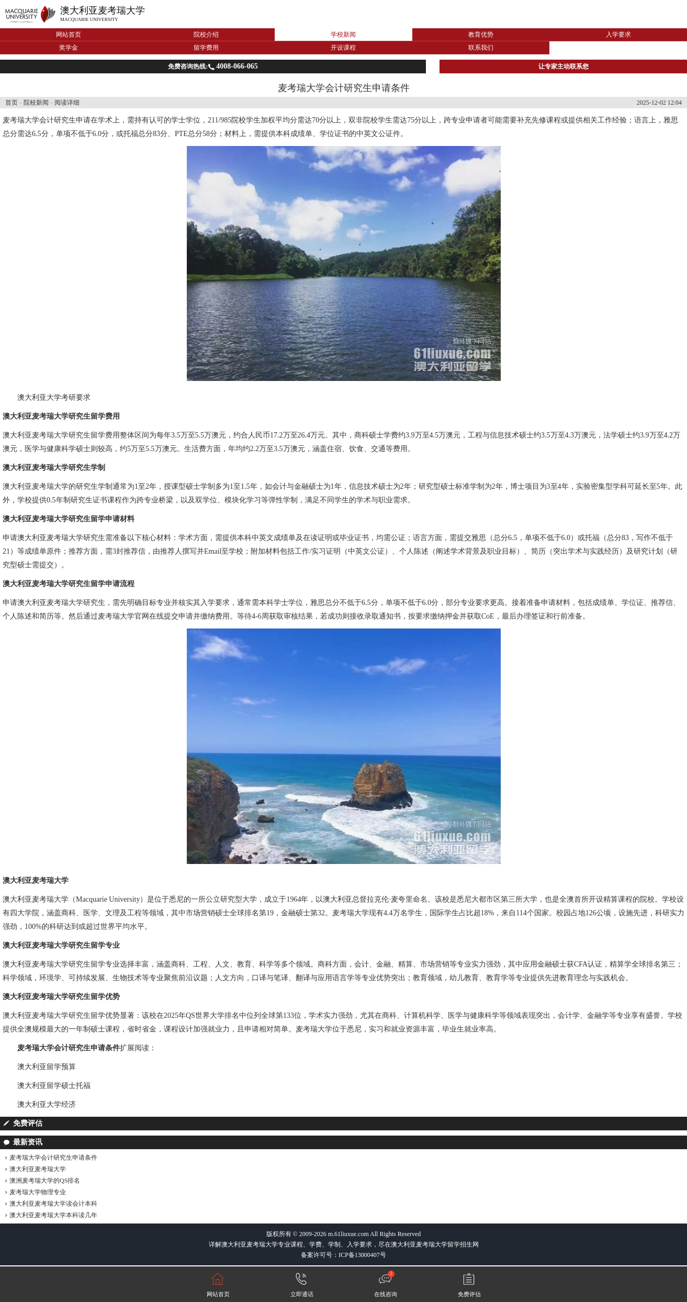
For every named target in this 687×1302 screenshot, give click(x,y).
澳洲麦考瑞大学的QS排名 (44, 1180)
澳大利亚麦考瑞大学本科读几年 (53, 1215)
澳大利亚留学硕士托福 (54, 1086)
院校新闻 (36, 102)
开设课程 (343, 47)
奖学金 (68, 47)
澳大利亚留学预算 (46, 1067)
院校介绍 (206, 34)
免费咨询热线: (212, 66)
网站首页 (68, 34)
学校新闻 (343, 34)
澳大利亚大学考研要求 (54, 397)
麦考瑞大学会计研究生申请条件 (53, 1157)
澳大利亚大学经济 (46, 1104)
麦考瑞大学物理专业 (37, 1192)
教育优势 (480, 34)
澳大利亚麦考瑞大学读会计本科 (53, 1203)
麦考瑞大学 (21, 120)
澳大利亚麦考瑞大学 (102, 10)
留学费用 (206, 47)
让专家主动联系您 (563, 66)
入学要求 (618, 34)
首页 (11, 102)
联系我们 (480, 47)
